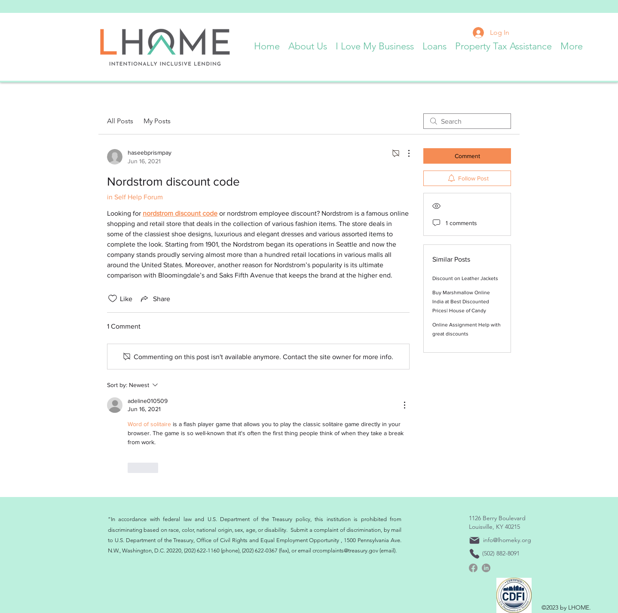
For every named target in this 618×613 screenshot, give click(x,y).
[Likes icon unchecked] (112, 298)
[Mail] (474, 540)
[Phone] (474, 553)
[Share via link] (154, 298)
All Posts (120, 121)
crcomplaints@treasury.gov (345, 550)
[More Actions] (404, 153)
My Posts (157, 121)
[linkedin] (486, 568)
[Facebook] (473, 568)
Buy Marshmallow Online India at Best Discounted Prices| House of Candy (461, 302)
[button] (307, 44)
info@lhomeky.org (507, 540)
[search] (467, 121)
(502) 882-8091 (501, 553)
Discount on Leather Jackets (465, 278)
